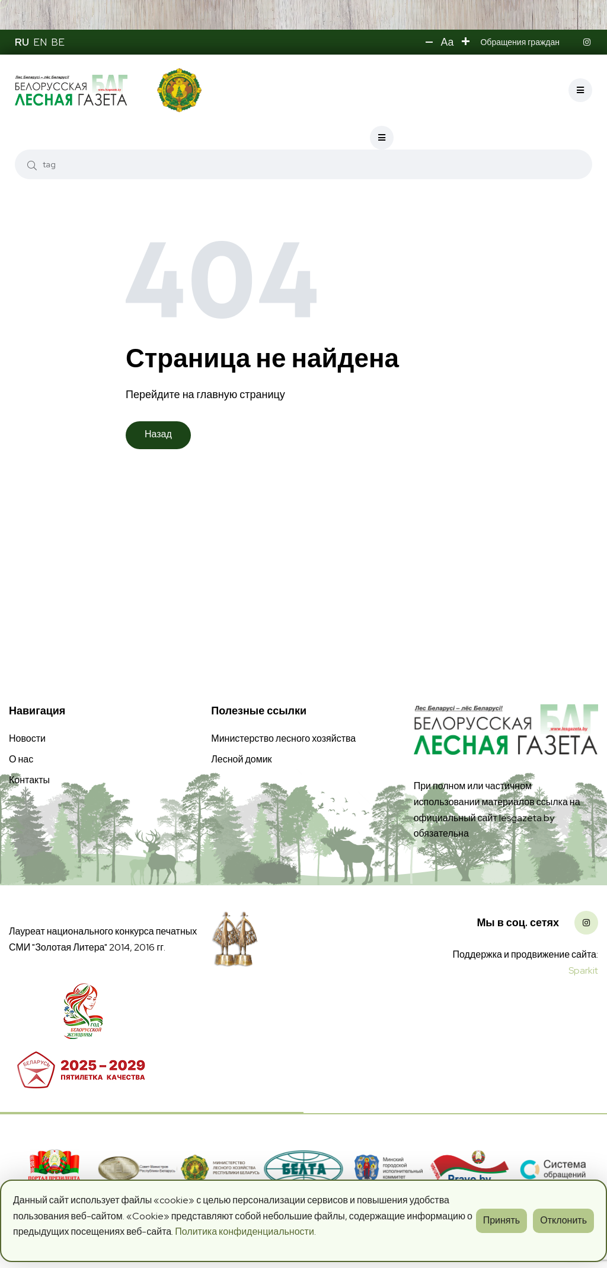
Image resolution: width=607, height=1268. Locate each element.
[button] (428, 42)
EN (40, 42)
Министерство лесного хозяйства (283, 735)
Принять (501, 1220)
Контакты (29, 777)
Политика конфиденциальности (244, 1231)
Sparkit (583, 968)
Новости (27, 735)
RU (22, 42)
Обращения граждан (520, 42)
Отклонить (563, 1220)
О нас (21, 756)
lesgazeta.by (526, 815)
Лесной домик (241, 756)
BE (58, 42)
